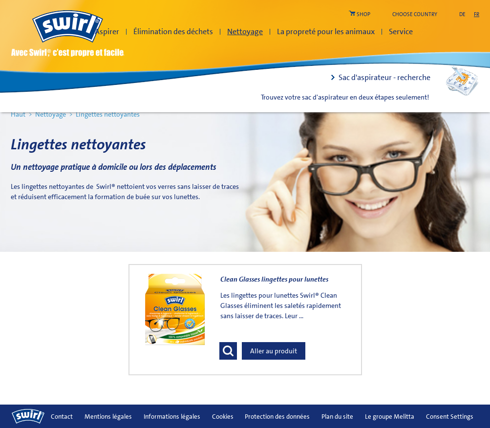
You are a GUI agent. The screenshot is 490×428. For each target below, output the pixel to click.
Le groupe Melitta (389, 416)
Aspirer (107, 31)
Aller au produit (273, 350)
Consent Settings (449, 416)
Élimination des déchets (173, 31)
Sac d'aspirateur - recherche (384, 77)
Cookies (223, 416)
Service (401, 31)
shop (363, 14)
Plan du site (337, 416)
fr (476, 14)
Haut (18, 114)
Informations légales (172, 416)
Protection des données (277, 416)
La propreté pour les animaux (326, 31)
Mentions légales (108, 416)
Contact (62, 416)
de (462, 14)
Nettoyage (245, 31)
